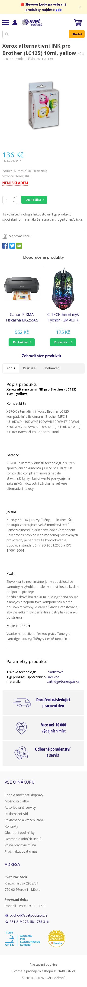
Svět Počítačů (31, 22)
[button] (21, 342)
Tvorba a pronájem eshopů (32, 971)
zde (59, 9)
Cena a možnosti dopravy (24, 795)
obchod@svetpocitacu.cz (28, 915)
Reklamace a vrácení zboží (24, 820)
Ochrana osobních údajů (23, 839)
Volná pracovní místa (20, 845)
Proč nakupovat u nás (21, 851)
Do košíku (33, 200)
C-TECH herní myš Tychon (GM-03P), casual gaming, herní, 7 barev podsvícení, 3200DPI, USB (63, 317)
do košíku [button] (20, 342)
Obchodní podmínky (20, 832)
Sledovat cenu (19, 236)
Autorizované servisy (20, 807)
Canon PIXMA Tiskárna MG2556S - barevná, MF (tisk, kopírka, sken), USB (22, 317)
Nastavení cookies (43, 964)
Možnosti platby (17, 801)
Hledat (77, 34)
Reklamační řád (16, 813)
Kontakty (11, 826)
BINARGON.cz (64, 971)
